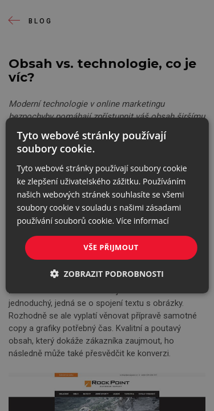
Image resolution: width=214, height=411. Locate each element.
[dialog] (106, 205)
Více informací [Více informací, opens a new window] (142, 220)
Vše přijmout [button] (110, 247)
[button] (107, 273)
